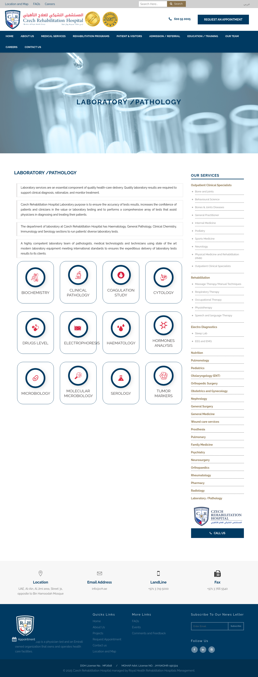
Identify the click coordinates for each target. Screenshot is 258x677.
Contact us (33, 47)
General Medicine (203, 414)
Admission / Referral (164, 36)
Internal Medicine (205, 222)
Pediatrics (198, 368)
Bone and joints (204, 191)
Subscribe (236, 626)
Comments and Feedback (149, 633)
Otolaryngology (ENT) (205, 375)
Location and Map (16, 4)
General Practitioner (207, 215)
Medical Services (53, 36)
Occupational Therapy (208, 299)
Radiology (198, 490)
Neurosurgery (200, 460)
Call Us (217, 533)
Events (136, 627)
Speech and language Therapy (213, 315)
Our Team (232, 36)
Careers (50, 4)
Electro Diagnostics (204, 327)
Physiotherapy (203, 307)
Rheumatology (201, 475)
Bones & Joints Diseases (209, 207)
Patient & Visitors (129, 36)
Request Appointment (107, 639)
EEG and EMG (203, 341)
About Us (27, 36)
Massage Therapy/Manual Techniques (218, 284)
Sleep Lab (201, 333)
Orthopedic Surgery (204, 383)
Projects (98, 633)
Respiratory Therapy (207, 291)
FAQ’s (36, 4)
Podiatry (200, 230)
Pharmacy (198, 483)
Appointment (22, 639)
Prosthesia (198, 429)
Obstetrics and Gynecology (209, 391)
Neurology (201, 246)
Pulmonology (200, 360)
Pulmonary (198, 437)
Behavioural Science (207, 199)
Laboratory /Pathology (206, 498)
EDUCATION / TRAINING (202, 36)
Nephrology (199, 398)
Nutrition (197, 352)
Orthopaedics (200, 467)
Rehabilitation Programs (91, 36)
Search (176, 3)
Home (10, 36)
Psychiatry (198, 452)
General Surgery (202, 406)
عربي (246, 4)
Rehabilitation (200, 277)
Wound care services (205, 421)
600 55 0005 (179, 19)
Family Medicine (202, 444)
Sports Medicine (205, 238)
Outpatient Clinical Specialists (211, 185)
